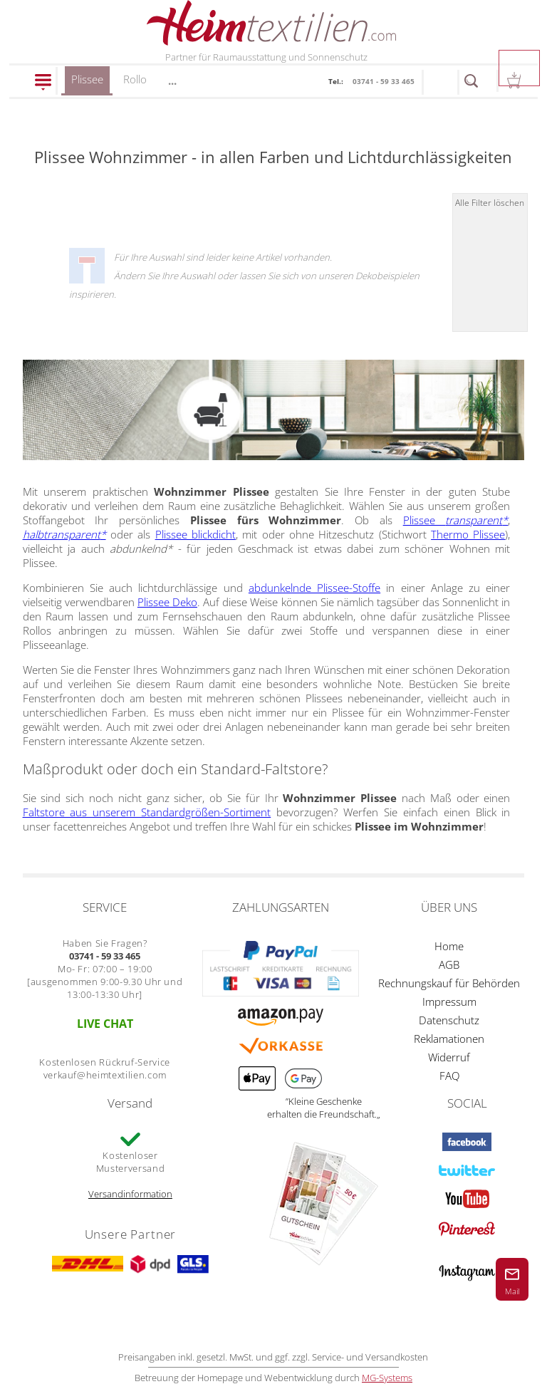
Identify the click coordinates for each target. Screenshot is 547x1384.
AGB (449, 964)
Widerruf (449, 1057)
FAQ (449, 1075)
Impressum (449, 1001)
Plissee (87, 83)
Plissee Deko (167, 602)
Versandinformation (130, 1193)
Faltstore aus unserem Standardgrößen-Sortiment (147, 812)
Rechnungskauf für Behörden (449, 983)
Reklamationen (449, 1038)
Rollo (135, 79)
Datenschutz (449, 1020)
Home (449, 946)
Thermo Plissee (468, 534)
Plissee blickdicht (195, 534)
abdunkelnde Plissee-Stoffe (314, 588)
